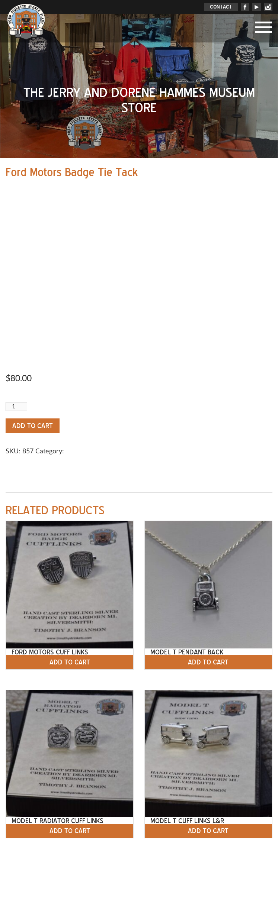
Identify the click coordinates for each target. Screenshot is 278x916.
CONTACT (221, 7)
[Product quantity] (16, 406)
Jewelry (77, 451)
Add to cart (32, 426)
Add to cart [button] (69, 662)
